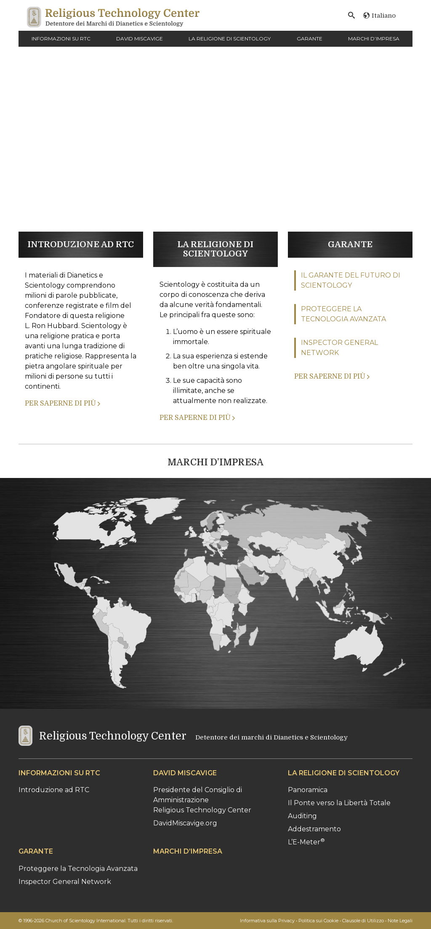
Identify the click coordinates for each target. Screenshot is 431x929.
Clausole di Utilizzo (363, 921)
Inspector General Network (65, 882)
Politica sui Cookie (318, 921)
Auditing (302, 816)
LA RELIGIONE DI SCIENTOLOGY (230, 38)
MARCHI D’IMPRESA (373, 38)
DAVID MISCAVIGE (139, 38)
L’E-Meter (306, 842)
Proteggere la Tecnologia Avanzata (78, 869)
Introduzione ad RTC (54, 790)
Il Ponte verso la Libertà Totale (339, 803)
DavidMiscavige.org (185, 823)
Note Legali (400, 921)
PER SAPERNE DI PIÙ (62, 403)
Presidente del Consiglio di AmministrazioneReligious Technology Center (202, 800)
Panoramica (307, 790)
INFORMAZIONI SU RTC (61, 38)
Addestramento (314, 829)
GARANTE (309, 38)
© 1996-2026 (96, 921)
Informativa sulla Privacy (267, 921)
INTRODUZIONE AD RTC (80, 244)
